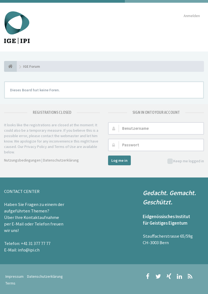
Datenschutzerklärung (61, 160)
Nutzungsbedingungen (22, 160)
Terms (10, 283)
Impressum (14, 276)
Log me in (119, 160)
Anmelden (192, 15)
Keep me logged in (185, 161)
